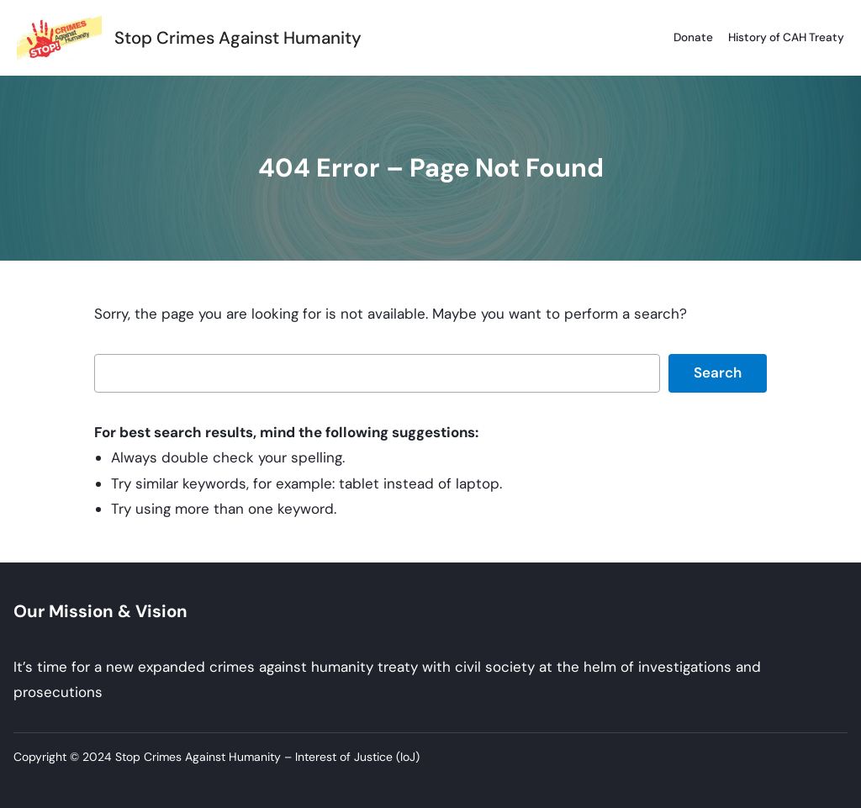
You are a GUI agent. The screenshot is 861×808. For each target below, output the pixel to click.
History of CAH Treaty (786, 37)
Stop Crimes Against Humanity (238, 38)
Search (718, 372)
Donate (693, 37)
